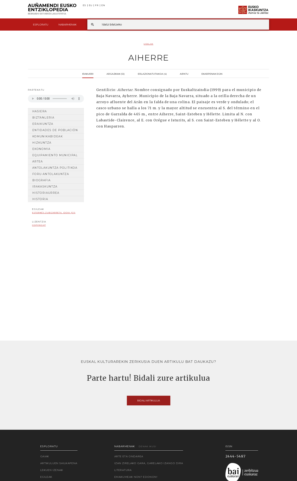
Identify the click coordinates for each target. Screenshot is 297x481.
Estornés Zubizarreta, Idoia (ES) (54, 212)
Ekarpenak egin (211, 73)
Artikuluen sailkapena (58, 463)
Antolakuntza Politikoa (54, 167)
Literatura (123, 470)
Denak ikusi (147, 446)
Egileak (46, 476)
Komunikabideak (47, 136)
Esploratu (40, 24)
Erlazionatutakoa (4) (152, 73)
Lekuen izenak (51, 470)
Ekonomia (41, 149)
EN (103, 5)
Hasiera (39, 111)
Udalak (148, 44)
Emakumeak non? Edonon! (135, 476)
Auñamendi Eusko (52, 9)
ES (84, 5)
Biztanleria (43, 117)
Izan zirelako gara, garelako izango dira (148, 463)
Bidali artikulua (148, 400)
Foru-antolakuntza (50, 174)
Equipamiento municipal (55, 155)
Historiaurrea (45, 193)
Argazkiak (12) (116, 73)
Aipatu (184, 73)
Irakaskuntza (44, 186)
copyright (39, 225)
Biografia (41, 180)
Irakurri (87, 73)
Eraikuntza (42, 124)
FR (97, 5)
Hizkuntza (41, 142)
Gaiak (44, 456)
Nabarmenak (67, 24)
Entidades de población (55, 130)
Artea (37, 161)
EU (90, 5)
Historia (40, 199)
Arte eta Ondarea (128, 456)
